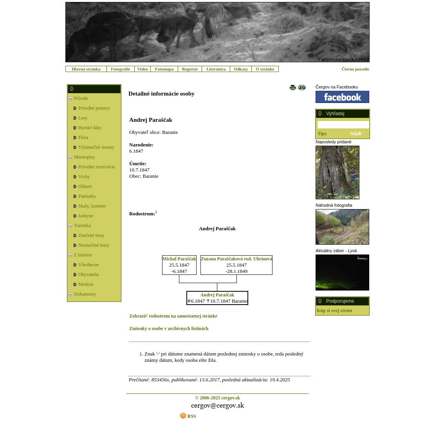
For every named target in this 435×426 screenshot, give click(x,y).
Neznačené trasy (93, 245)
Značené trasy (91, 235)
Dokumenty (85, 294)
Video (142, 69)
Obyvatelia (88, 274)
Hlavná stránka (86, 69)
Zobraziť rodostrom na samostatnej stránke (173, 316)
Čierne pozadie (355, 69)
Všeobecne (88, 264)
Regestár (190, 69)
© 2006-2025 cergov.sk (217, 398)
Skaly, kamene (92, 206)
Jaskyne (85, 215)
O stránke (265, 69)
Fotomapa (164, 69)
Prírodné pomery (94, 108)
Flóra (83, 137)
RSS (191, 416)
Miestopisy (84, 157)
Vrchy (84, 176)
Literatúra (216, 69)
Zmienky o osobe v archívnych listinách (168, 328)
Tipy (322, 133)
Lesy (82, 118)
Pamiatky (87, 196)
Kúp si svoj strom (334, 310)
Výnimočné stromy (96, 147)
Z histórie (83, 255)
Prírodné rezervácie (96, 167)
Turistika (82, 225)
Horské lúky (89, 127)
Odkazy (241, 69)
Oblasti (85, 186)
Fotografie (120, 69)
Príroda (81, 98)
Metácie (86, 284)
